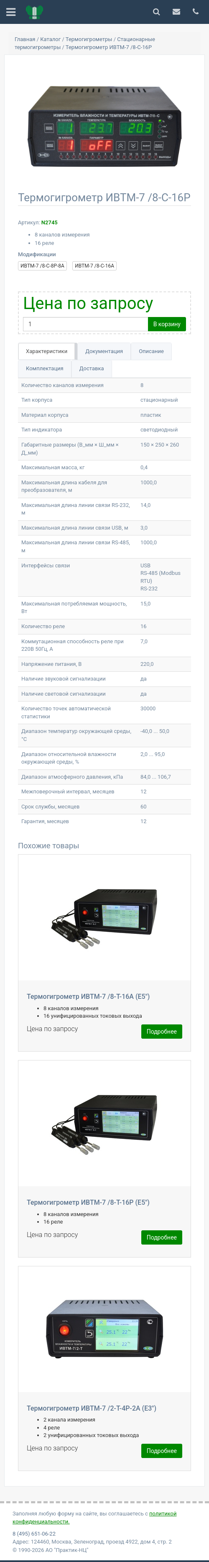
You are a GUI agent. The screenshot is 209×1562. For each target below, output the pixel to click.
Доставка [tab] (91, 368)
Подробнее (162, 1031)
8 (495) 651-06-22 (34, 1534)
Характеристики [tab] (46, 351)
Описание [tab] (151, 351)
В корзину (167, 324)
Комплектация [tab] (45, 368)
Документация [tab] (104, 351)
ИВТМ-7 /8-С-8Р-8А (42, 266)
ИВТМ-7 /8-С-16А (94, 266)
